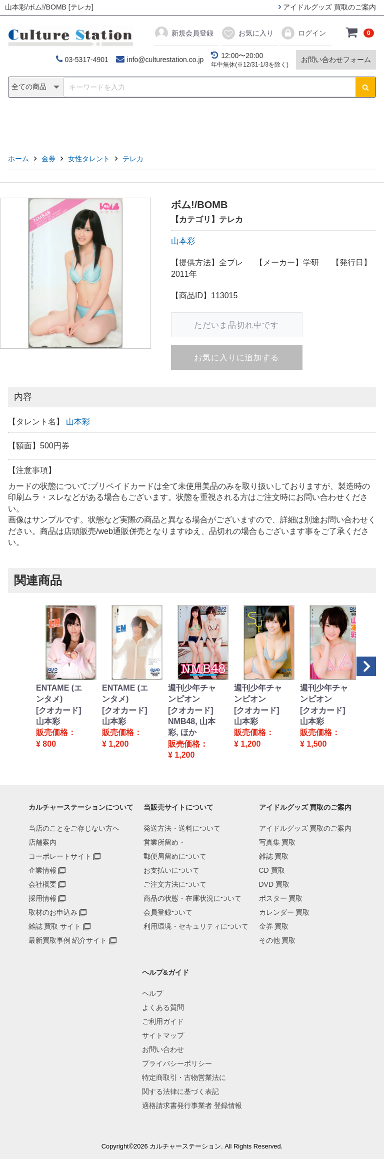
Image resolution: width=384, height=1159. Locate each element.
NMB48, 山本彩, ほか (192, 727)
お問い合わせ (163, 1049)
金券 (296, 123)
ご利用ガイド (163, 1021)
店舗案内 (42, 842)
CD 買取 (272, 870)
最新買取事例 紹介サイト (68, 940)
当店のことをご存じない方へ (74, 828)
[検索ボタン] (366, 87)
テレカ (133, 159)
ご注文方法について (175, 884)
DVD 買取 (274, 884)
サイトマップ (163, 1035)
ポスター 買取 (281, 898)
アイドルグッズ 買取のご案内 (327, 7)
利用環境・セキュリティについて (196, 926)
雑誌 (88, 123)
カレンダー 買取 (284, 912)
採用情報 (42, 898)
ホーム (18, 159)
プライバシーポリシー (177, 1063)
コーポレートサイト (60, 856)
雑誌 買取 (274, 856)
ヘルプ (152, 993)
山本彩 (183, 241)
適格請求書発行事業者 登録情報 (192, 1105)
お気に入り (247, 33)
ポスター (196, 123)
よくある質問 (163, 1007)
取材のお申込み (53, 912)
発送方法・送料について (182, 828)
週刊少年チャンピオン (192, 693)
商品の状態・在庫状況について (193, 898)
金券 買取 (274, 926)
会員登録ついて (168, 912)
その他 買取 (277, 940)
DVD (152, 123)
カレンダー (250, 123)
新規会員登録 (184, 33)
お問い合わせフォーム (336, 60)
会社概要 (42, 884)
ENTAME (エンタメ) (59, 693)
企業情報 (42, 870)
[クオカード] (59, 710)
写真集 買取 (277, 842)
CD (120, 123)
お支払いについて (172, 870)
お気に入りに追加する (236, 357)
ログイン (303, 33)
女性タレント (89, 159)
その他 (334, 123)
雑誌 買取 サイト (55, 926)
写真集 (50, 123)
